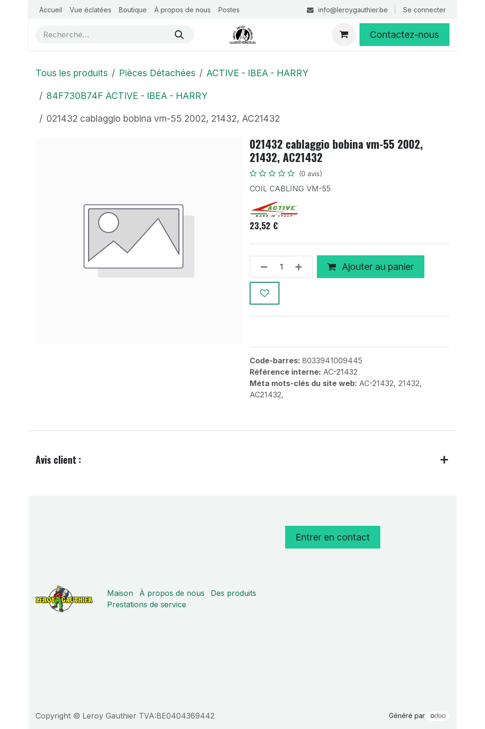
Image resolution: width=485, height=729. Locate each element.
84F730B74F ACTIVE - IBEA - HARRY (126, 95)
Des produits (233, 593)
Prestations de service (146, 604)
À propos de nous (172, 593)
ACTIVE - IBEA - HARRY (257, 73)
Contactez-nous (404, 34)
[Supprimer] (261, 267)
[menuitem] (51, 9)
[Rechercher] (179, 35)
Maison (120, 593)
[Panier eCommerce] (344, 34)
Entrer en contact (333, 537)
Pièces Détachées (157, 73)
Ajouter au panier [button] (370, 266)
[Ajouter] (301, 267)
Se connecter (424, 10)
